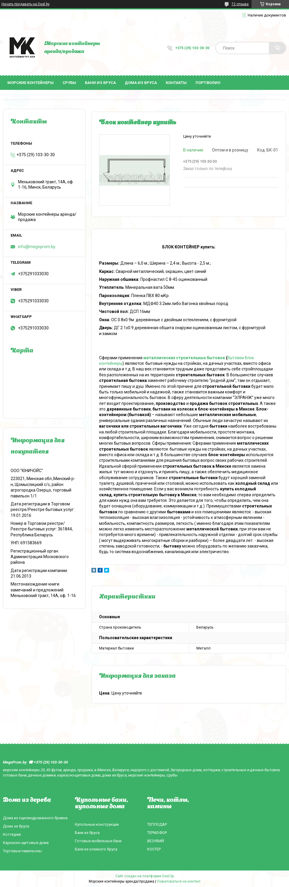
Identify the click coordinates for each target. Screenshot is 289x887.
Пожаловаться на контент (179, 881)
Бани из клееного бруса (96, 849)
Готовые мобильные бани (98, 841)
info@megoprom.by (36, 246)
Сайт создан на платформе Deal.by (144, 876)
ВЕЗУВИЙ (155, 841)
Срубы (69, 82)
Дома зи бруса (16, 826)
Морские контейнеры (30, 82)
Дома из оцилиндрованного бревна (35, 818)
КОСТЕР (154, 849)
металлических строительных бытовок (184, 357)
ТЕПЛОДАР (157, 824)
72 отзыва (240, 4)
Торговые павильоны (22, 851)
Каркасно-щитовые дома (26, 842)
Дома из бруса (141, 82)
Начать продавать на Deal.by (25, 4)
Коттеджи (12, 834)
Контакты (176, 82)
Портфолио (208, 82)
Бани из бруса (100, 82)
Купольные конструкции (97, 824)
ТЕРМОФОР (157, 832)
